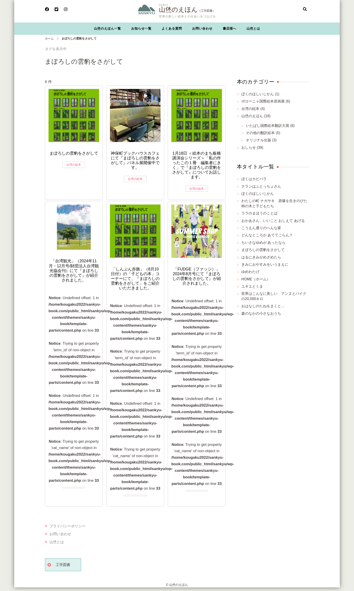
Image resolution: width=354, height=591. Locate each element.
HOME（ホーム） (255, 279)
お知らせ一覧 (141, 28)
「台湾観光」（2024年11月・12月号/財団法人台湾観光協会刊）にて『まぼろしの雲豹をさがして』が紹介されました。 (74, 270)
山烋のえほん (178, 9)
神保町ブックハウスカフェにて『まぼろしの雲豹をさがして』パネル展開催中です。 (135, 160)
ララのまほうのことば (259, 213)
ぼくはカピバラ (254, 179)
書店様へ (229, 28)
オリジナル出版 (258, 140)
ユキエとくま (252, 286)
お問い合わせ (202, 28)
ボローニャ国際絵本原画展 (263, 101)
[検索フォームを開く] (305, 9)
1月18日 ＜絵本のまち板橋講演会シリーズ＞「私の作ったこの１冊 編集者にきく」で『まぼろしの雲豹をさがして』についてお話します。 (196, 165)
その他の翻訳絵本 (260, 133)
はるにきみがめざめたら (261, 257)
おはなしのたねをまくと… (263, 306)
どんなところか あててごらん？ (267, 235)
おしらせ (248, 147)
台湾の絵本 (73, 164)
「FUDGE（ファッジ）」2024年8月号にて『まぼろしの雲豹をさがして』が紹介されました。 (196, 276)
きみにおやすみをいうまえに (264, 264)
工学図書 (63, 565)
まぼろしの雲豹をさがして (73, 153)
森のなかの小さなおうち (261, 313)
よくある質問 (172, 28)
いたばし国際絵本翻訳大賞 (267, 126)
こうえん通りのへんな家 (261, 228)
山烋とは (253, 28)
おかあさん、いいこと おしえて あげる (273, 221)
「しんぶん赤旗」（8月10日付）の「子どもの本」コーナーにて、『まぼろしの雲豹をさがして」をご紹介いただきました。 (135, 278)
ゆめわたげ (250, 272)
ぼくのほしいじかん (257, 94)
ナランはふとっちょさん (261, 186)
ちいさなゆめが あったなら (263, 242)
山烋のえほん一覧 (107, 28)
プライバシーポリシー (67, 526)
